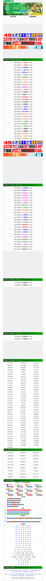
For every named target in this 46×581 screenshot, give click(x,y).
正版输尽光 (35, 467)
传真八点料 (23, 400)
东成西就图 (36, 440)
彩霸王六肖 (10, 396)
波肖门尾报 (36, 400)
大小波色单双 (36, 464)
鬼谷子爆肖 (23, 434)
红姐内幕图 (10, 403)
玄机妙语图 (10, 369)
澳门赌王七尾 (23, 477)
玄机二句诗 (35, 474)
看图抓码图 (10, 414)
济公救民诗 (36, 427)
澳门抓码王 (23, 376)
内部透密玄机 (23, 474)
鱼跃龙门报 (10, 380)
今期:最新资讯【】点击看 (23, 282)
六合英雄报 (23, 394)
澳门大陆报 (10, 405)
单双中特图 (23, 442)
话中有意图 (36, 394)
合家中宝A (36, 392)
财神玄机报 (10, 418)
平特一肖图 (10, 372)
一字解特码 (23, 372)
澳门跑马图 (36, 363)
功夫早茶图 (10, 434)
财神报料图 (10, 440)
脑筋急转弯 (23, 461)
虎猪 (23, 555)
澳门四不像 (10, 363)
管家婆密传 (36, 398)
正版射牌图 (23, 445)
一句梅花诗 (35, 470)
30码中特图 (10, 376)
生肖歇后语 (35, 461)
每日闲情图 (36, 418)
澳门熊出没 (36, 411)
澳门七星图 (36, 431)
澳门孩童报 (36, 445)
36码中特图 (23, 407)
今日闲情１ (36, 425)
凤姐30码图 (10, 398)
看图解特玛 (23, 425)
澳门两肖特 (23, 423)
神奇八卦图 (23, 414)
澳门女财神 (23, 416)
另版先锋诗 (10, 477)
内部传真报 (10, 389)
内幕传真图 (23, 418)
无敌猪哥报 (23, 380)
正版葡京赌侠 (36, 452)
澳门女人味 (10, 420)
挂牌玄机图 (36, 409)
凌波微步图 (23, 405)
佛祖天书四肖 (10, 464)
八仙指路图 (36, 442)
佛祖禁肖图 (23, 383)
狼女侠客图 (36, 396)
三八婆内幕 (10, 385)
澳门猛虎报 (36, 423)
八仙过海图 (10, 445)
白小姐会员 (23, 403)
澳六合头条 (36, 420)
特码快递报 (36, 380)
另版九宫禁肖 (10, 458)
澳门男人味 (36, 407)
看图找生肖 (10, 411)
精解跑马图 (10, 365)
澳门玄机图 (36, 367)
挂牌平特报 (23, 385)
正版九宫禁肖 (36, 455)
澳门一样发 (10, 378)
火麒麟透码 (23, 369)
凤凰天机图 (23, 411)
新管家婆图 (36, 436)
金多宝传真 (23, 429)
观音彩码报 (36, 434)
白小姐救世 (23, 409)
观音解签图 (36, 389)
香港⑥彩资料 (33, 16)
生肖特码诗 (10, 470)
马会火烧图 (23, 396)
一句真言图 (10, 383)
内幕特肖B (23, 387)
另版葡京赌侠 (10, 455)
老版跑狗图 (23, 367)
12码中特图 (10, 442)
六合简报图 (10, 394)
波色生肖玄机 (10, 452)
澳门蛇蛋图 (10, 409)
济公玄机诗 (36, 369)
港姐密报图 (36, 403)
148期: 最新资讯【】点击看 (23, 62)
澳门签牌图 (23, 420)
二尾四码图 (23, 440)
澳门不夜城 (10, 436)
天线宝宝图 (36, 376)
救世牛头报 (23, 389)
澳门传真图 (23, 363)
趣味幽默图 (36, 414)
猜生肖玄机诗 (23, 452)
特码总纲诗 (35, 458)
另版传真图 (36, 378)
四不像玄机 (10, 374)
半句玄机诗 (23, 470)
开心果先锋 (10, 427)
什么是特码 (10, 461)
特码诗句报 (36, 372)
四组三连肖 (10, 429)
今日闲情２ (23, 427)
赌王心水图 (23, 438)
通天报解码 (10, 447)
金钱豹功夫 (10, 425)
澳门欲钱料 (23, 458)
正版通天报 (36, 383)
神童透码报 (10, 387)
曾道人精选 (23, 378)
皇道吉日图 (36, 429)
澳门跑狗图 (23, 365)
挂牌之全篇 (36, 365)
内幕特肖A (36, 387)
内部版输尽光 (23, 455)
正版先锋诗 (10, 474)
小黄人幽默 (23, 374)
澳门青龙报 (36, 416)
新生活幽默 (36, 374)
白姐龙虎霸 (23, 398)
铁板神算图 (36, 438)
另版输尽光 (23, 467)
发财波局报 (10, 407)
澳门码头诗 (10, 423)
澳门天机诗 (35, 477)
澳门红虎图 (23, 431)
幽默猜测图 (10, 431)
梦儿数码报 (10, 392)
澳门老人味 (10, 416)
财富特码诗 (10, 467)
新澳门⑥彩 (13, 16)
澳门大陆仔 (10, 400)
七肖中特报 (36, 385)
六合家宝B (23, 392)
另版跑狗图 (10, 367)
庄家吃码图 (36, 405)
